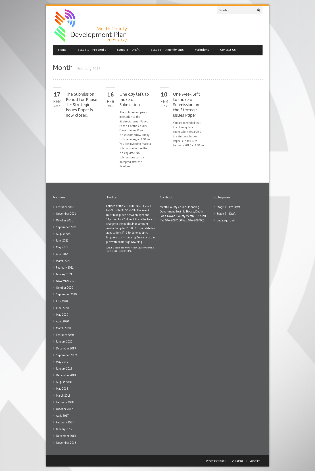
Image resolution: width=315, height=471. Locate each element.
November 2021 (66, 214)
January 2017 (64, 429)
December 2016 (66, 436)
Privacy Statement (216, 460)
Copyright (255, 460)
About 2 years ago (115, 247)
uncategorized (226, 220)
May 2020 (62, 315)
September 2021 (66, 227)
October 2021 (64, 220)
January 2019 (64, 368)
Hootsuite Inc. (124, 250)
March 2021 (63, 261)
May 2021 (62, 247)
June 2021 (62, 240)
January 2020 (64, 341)
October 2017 (64, 409)
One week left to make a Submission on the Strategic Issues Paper (186, 105)
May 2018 (62, 389)
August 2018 (64, 382)
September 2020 (66, 294)
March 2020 (63, 328)
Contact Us (228, 49)
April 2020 (62, 321)
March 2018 (63, 395)
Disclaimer (237, 460)
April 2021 (62, 254)
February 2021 (65, 267)
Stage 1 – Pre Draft (92, 49)
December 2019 (66, 348)
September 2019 (66, 355)
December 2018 (66, 375)
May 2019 (62, 362)
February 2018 (65, 402)
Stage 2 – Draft (128, 49)
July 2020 (62, 301)
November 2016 (66, 443)
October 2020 (64, 288)
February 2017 (65, 422)
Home (62, 49)
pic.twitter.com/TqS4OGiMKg (124, 242)
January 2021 (64, 274)
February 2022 (65, 207)
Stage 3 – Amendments (167, 49)
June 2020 (62, 308)
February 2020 (65, 335)
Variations (202, 49)
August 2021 (64, 234)
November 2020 (66, 281)
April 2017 (62, 416)
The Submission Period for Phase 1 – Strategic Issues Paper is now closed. (81, 105)
